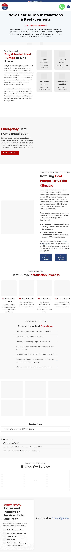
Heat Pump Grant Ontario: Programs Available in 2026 (22, 447)
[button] (68, 6)
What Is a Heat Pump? (11, 443)
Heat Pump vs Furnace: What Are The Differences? (21, 451)
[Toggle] (57, 331)
